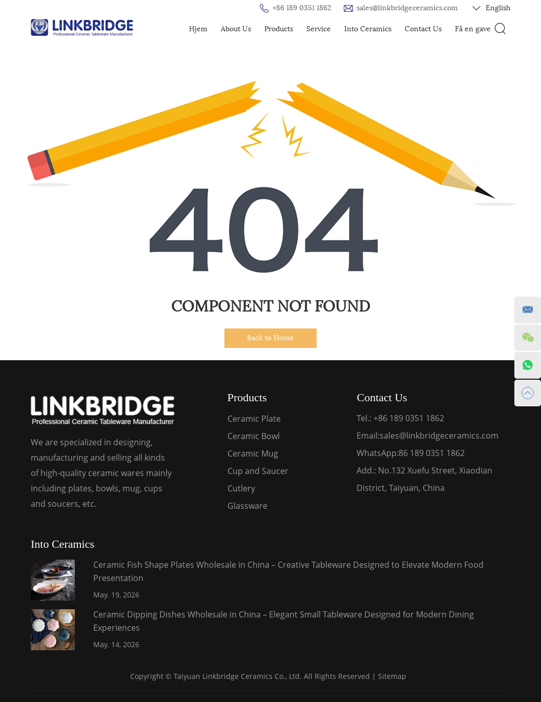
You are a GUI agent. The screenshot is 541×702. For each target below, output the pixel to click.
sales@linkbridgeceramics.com (407, 8)
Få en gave (473, 29)
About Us (236, 29)
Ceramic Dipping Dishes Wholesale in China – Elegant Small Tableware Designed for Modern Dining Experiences (283, 621)
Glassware (247, 505)
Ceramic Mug (252, 453)
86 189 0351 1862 (432, 453)
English (491, 8)
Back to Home (270, 338)
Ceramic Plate (254, 418)
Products (278, 29)
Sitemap (392, 676)
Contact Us (423, 29)
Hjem (198, 29)
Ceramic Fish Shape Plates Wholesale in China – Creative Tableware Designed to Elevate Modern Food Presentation (288, 571)
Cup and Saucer (257, 471)
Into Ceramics (367, 29)
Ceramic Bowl (253, 436)
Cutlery (241, 488)
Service (318, 29)
